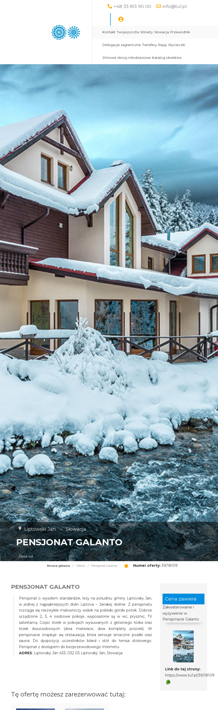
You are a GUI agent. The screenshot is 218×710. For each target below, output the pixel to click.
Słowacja (161, 32)
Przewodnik (180, 32)
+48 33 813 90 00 (132, 6)
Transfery (149, 45)
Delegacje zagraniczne (121, 45)
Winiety (146, 32)
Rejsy (162, 45)
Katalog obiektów (167, 58)
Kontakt (109, 32)
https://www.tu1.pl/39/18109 (189, 675)
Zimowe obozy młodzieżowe (126, 58)
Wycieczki (176, 45)
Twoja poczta (128, 32)
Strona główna (58, 566)
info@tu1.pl (174, 6)
